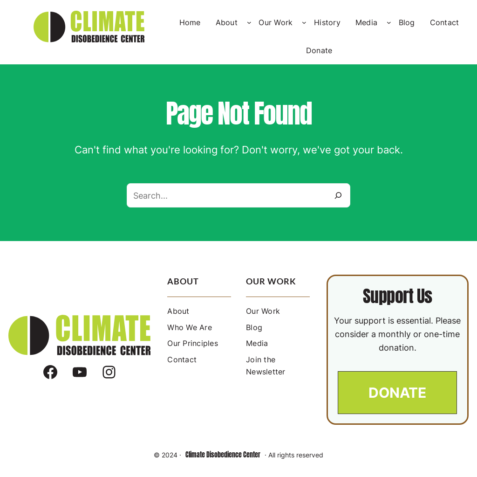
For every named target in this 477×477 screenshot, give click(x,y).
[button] (397, 392)
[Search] (338, 195)
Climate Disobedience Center (222, 455)
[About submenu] (249, 22)
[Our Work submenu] (304, 22)
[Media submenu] (389, 22)
